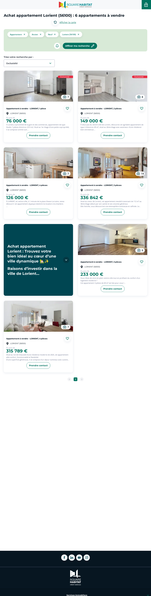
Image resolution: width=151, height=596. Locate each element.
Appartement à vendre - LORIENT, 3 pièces (100, 185)
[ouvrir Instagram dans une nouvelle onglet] (87, 557)
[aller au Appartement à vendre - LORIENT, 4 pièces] (38, 162)
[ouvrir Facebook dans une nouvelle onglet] (64, 557)
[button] (17, 34)
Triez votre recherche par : (18, 57)
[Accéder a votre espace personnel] (146, 4)
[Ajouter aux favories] (67, 108)
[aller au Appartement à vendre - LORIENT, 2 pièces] (112, 86)
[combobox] (30, 63)
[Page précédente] (69, 379)
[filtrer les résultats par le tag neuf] (52, 34)
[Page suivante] (82, 379)
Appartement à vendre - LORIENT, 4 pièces (26, 185)
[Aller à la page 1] (75, 379)
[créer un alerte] (57, 46)
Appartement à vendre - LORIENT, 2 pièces (100, 108)
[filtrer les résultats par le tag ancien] (36, 34)
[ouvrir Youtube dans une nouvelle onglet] (79, 557)
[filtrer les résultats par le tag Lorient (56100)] (71, 34)
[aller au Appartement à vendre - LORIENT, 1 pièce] (38, 86)
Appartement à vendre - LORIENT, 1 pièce (26, 108)
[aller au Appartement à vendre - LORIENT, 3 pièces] (112, 162)
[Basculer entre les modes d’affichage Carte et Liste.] (64, 22)
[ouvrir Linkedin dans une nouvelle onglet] (72, 557)
